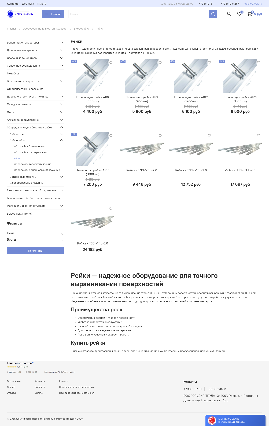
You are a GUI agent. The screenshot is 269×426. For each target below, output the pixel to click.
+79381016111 (207, 3)
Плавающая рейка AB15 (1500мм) (240, 99)
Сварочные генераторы (22, 58)
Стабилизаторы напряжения (25, 89)
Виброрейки (82, 28)
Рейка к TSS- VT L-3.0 (191, 170)
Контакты (13, 3)
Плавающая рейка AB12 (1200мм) (191, 99)
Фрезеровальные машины (26, 182)
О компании (14, 381)
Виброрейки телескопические (32, 164)
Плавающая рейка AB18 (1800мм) (92, 172)
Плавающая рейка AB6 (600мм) (92, 99)
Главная (12, 28)
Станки (11, 112)
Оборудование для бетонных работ (45, 28)
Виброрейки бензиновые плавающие (36, 170)
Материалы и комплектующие (26, 205)
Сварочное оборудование (23, 65)
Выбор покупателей (19, 213)
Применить (35, 250)
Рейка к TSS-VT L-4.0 (240, 170)
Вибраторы (17, 134)
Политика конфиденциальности (77, 392)
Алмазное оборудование (23, 119)
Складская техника (19, 104)
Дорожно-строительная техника (27, 96)
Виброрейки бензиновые (29, 146)
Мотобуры (13, 73)
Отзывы (11, 392)
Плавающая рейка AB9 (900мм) (142, 99)
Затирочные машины (23, 176)
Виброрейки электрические (30, 152)
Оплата (41, 3)
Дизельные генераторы (22, 50)
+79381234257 (230, 3)
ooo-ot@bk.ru (253, 3)
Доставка (28, 3)
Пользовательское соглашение (77, 387)
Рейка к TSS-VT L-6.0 (92, 243)
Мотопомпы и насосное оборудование (31, 190)
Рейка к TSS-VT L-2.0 (141, 170)
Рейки (16, 158)
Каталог (53, 14)
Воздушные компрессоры (23, 81)
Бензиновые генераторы (23, 42)
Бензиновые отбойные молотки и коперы (33, 198)
